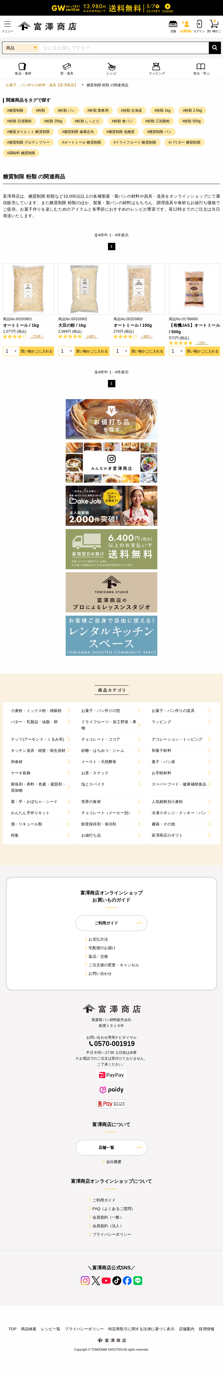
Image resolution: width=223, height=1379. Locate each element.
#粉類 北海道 (131, 110)
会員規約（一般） (106, 1217)
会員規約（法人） (106, 1226)
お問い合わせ (98, 973)
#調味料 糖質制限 (21, 153)
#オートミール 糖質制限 (81, 142)
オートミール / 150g (133, 325)
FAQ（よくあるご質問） (111, 1208)
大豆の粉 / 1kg (72, 325)
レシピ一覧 (51, 1329)
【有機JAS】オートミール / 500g (194, 328)
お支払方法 (96, 939)
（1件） (201, 343)
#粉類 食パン (122, 121)
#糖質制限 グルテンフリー (28, 142)
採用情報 (206, 1329)
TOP (13, 1329)
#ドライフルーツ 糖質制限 (135, 142)
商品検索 (29, 1329)
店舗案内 (187, 1329)
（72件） (37, 336)
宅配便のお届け (100, 948)
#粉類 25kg (53, 121)
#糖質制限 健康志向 (78, 132)
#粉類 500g (191, 121)
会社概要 (111, 1162)
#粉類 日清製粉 (19, 121)
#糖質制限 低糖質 (120, 132)
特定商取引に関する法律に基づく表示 (141, 1329)
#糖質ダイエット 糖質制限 (28, 132)
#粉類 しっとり (87, 121)
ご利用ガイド (102, 1200)
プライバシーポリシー (110, 1234)
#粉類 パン (66, 110)
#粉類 (40, 110)
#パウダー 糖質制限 (185, 142)
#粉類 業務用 (98, 110)
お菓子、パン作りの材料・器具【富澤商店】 (42, 85)
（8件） (146, 336)
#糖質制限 (15, 110)
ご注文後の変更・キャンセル (111, 965)
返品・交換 (96, 956)
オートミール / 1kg (21, 325)
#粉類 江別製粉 (157, 121)
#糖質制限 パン (159, 132)
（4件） (91, 336)
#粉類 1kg (162, 110)
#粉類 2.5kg (192, 110)
